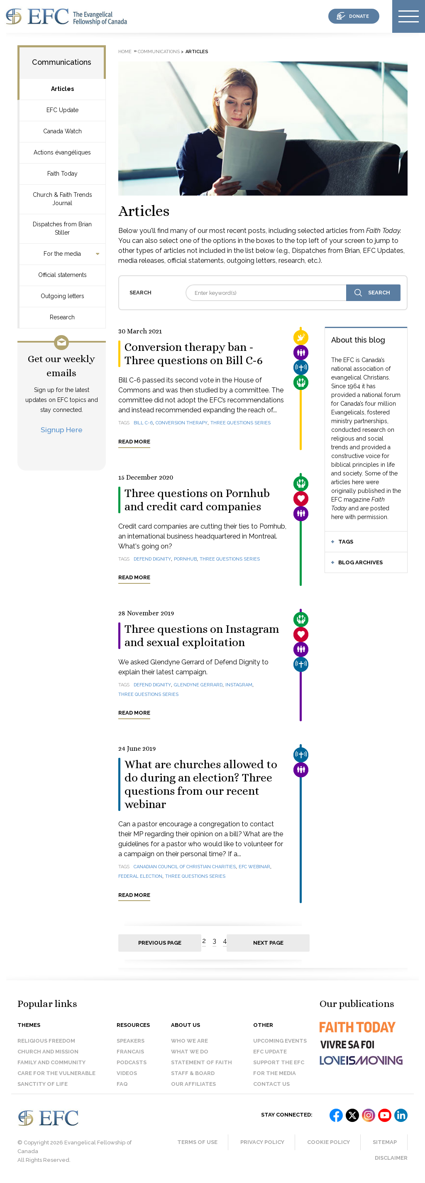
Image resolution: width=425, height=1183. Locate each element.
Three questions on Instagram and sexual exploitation (202, 635)
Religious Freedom (46, 1041)
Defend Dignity (152, 559)
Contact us (271, 1084)
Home (125, 51)
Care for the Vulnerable (56, 1073)
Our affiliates (193, 1084)
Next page (268, 943)
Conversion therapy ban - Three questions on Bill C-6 (194, 353)
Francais (130, 1051)
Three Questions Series (148, 694)
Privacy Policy (262, 1142)
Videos (127, 1073)
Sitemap (385, 1142)
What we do (189, 1051)
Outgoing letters (62, 296)
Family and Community (51, 1062)
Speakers (130, 1041)
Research (62, 317)
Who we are (189, 1041)
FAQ (122, 1084)
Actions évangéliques (62, 152)
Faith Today (62, 173)
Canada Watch (62, 131)
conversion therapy (182, 423)
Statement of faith (201, 1062)
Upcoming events (280, 1041)
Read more (134, 441)
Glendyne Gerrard (198, 685)
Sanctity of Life (42, 1084)
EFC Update (62, 110)
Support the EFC (278, 1062)
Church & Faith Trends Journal (62, 198)
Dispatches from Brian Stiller (62, 228)
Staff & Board (193, 1073)
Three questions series (240, 423)
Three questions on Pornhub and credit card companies (197, 500)
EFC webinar (254, 866)
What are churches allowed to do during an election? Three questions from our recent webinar (201, 784)
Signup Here (62, 429)
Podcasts (132, 1062)
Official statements (62, 275)
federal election (140, 876)
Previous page (159, 943)
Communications (61, 62)
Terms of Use (197, 1142)
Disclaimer (391, 1158)
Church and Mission (47, 1051)
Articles (62, 89)
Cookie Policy (328, 1142)
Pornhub (185, 559)
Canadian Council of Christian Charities (185, 866)
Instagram (238, 685)
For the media (62, 253)
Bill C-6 (143, 423)
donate (359, 16)
